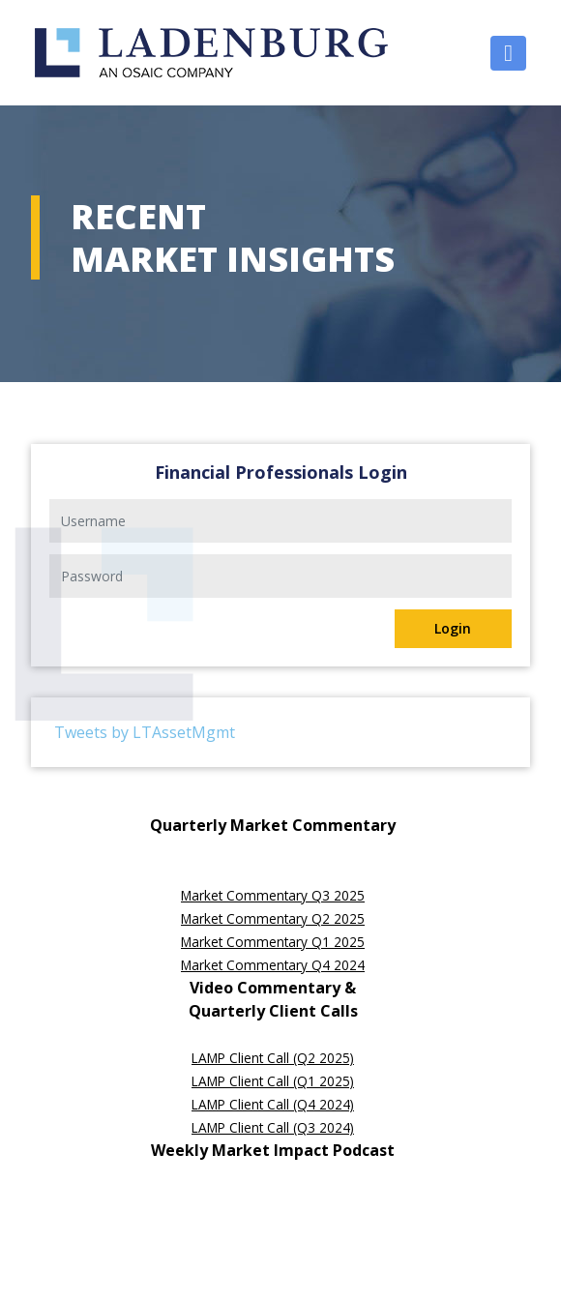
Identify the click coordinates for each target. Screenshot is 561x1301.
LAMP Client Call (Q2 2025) (273, 1058)
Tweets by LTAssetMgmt (144, 732)
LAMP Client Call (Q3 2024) (273, 1127)
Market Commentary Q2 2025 (273, 918)
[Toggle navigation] (508, 53)
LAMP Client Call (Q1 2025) (273, 1081)
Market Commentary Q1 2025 (273, 941)
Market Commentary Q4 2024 (273, 965)
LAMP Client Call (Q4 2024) (273, 1104)
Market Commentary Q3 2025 (273, 895)
